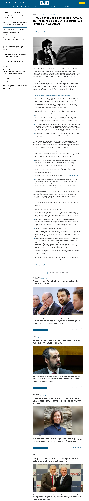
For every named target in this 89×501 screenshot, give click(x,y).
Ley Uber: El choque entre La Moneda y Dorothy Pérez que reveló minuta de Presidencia (13, 48)
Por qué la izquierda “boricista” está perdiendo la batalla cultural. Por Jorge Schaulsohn (13, 39)
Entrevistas (41, 6)
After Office (67, 6)
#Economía (41, 14)
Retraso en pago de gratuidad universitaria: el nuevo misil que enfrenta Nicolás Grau (55, 341)
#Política (55, 14)
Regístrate (82, 3)
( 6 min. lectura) (40, 447)
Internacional (50, 6)
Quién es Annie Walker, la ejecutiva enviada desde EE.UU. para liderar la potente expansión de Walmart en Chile (14, 31)
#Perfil (52, 14)
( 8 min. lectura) (40, 329)
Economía (27, 6)
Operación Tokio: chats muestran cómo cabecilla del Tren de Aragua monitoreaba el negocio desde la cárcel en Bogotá (15, 71)
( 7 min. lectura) (40, 387)
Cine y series (61, 6)
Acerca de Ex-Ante (17, 6)
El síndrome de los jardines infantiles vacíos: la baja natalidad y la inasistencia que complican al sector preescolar (15, 86)
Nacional (45, 6)
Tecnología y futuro (34, 6)
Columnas (56, 6)
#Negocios (46, 395)
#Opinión (40, 455)
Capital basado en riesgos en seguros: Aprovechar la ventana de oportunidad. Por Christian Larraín (14, 63)
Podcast (72, 6)
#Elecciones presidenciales (46, 14)
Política (22, 6)
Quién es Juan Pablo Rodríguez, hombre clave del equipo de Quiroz (56, 282)
